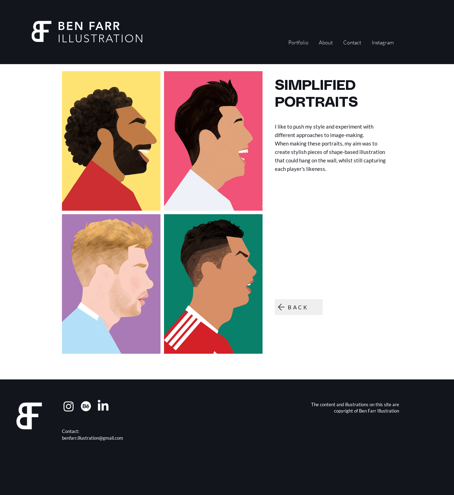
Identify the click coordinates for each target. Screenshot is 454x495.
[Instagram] (68, 406)
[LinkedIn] (103, 406)
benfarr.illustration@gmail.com (92, 438)
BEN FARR (89, 26)
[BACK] (299, 307)
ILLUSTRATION (101, 38)
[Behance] (86, 406)
